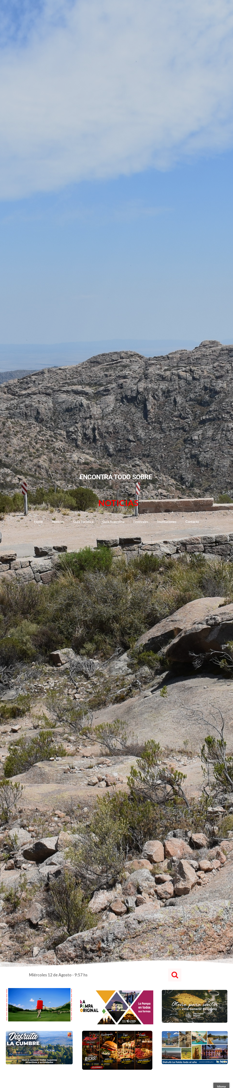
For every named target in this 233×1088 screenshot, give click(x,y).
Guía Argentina (113, 522)
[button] (174, 974)
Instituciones (166, 522)
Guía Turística (83, 522)
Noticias (58, 522)
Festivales (140, 522)
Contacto (192, 522)
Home (38, 522)
